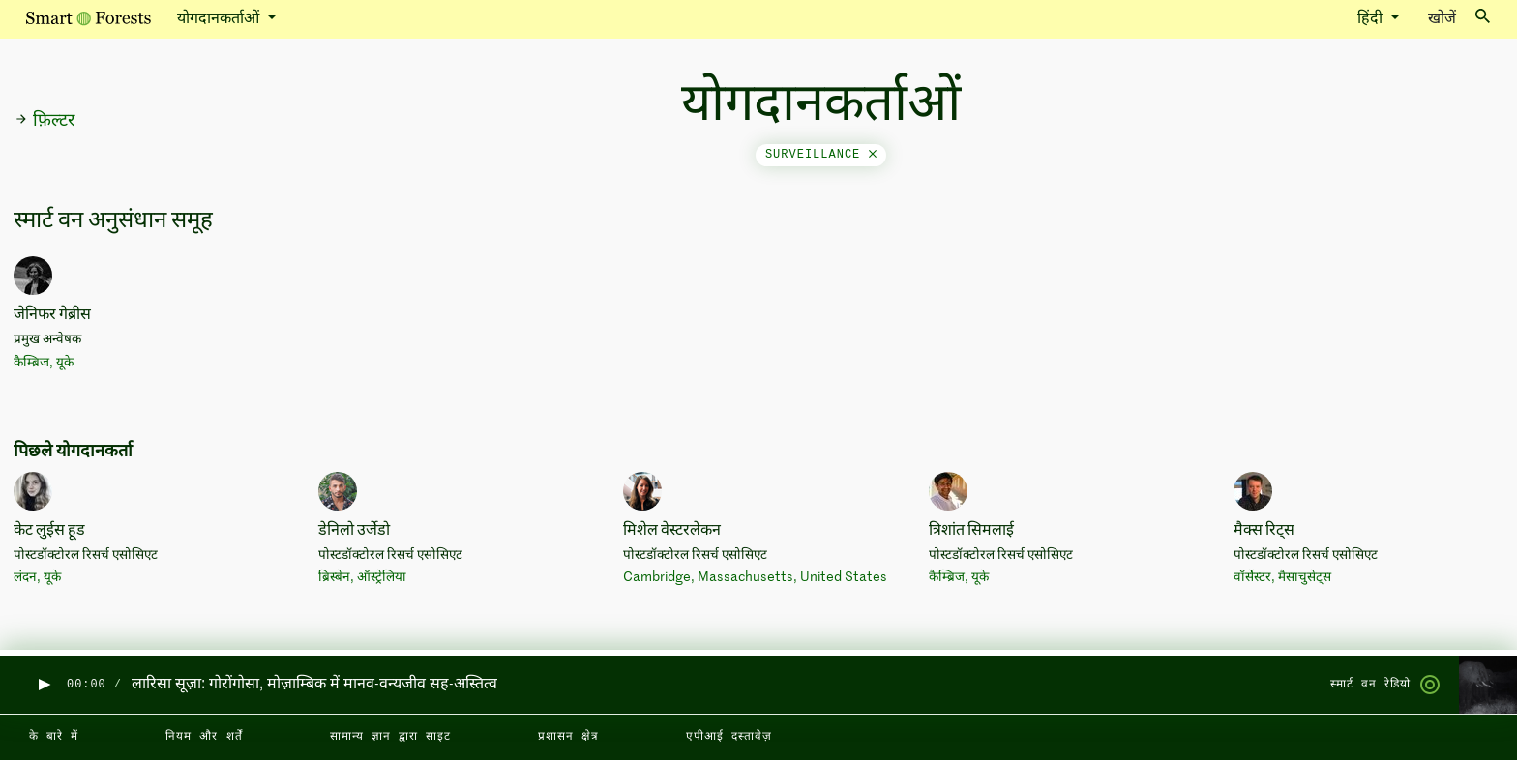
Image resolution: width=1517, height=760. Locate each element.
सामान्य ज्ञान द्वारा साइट (390, 737)
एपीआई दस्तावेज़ (729, 737)
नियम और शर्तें (203, 737)
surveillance (821, 154)
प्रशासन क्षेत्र (568, 737)
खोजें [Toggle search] (1459, 18)
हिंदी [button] (1371, 19)
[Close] (873, 154)
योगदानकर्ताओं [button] (220, 19)
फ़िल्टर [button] (44, 121)
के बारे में (53, 737)
